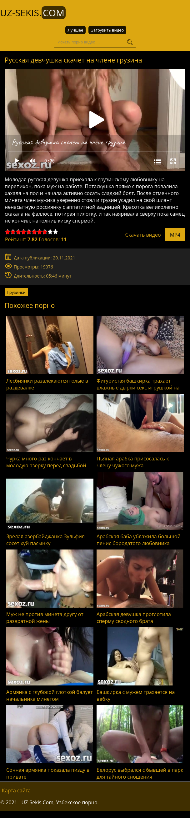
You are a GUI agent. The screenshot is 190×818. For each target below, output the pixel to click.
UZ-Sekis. (33, 12)
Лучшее (75, 30)
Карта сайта (16, 790)
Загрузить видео (107, 30)
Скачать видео (152, 234)
